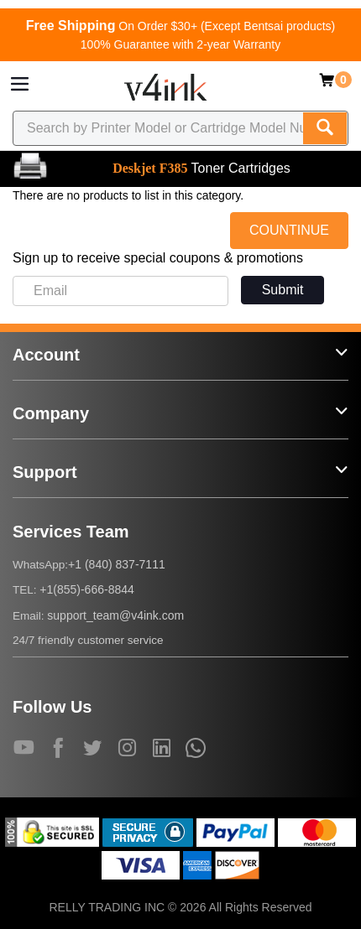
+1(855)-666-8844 (86, 589)
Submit (283, 290)
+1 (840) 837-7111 (116, 564)
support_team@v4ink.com (115, 615)
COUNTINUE (289, 230)
